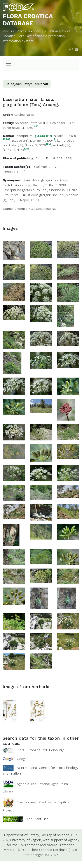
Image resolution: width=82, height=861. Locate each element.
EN (77, 50)
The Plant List (37, 819)
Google (22, 759)
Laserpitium (23, 135)
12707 (6, 139)
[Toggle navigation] (9, 65)
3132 (35, 126)
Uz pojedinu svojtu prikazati (26, 84)
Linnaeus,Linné (14, 172)
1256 (48, 144)
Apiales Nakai (24, 114)
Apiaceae (22, 123)
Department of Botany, (22, 835)
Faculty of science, (55, 835)
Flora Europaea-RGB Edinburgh (41, 750)
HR (71, 50)
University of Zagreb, (26, 840)
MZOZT (9, 850)
